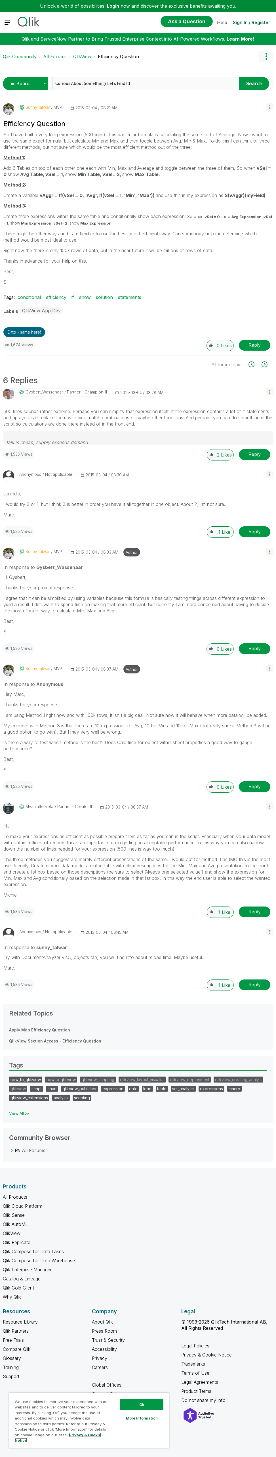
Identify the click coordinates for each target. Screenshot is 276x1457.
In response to (43, 567)
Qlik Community (20, 56)
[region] (89, 1420)
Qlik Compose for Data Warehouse (39, 1260)
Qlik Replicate (16, 1242)
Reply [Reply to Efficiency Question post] (254, 345)
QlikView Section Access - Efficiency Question (55, 1041)
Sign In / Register (251, 22)
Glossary (12, 1358)
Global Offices (106, 1385)
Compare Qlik (16, 1349)
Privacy (99, 1358)
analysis (61, 1097)
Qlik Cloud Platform (22, 1206)
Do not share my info (204, 1400)
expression (112, 1088)
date (133, 1088)
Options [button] (266, 56)
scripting (82, 1097)
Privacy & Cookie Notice (206, 1355)
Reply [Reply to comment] (254, 454)
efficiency (56, 297)
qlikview (18, 1088)
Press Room (104, 1331)
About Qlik (102, 1322)
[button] (269, 106)
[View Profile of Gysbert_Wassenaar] (44, 392)
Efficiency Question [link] (118, 56)
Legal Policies (195, 1346)
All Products (15, 1197)
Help (222, 22)
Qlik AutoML (15, 1224)
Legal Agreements (199, 1382)
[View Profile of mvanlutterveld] (39, 806)
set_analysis (183, 1088)
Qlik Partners (16, 1331)
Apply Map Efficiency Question (39, 1029)
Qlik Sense (14, 1215)
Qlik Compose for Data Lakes (33, 1251)
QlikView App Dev (41, 310)
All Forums (55, 56)
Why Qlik (12, 1297)
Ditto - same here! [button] (24, 332)
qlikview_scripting (97, 1079)
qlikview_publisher (79, 1088)
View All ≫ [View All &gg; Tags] (19, 1113)
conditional (29, 297)
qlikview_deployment (189, 1079)
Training (11, 1367)
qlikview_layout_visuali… (142, 1079)
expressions (211, 1088)
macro (234, 1088)
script (36, 1088)
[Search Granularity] (27, 83)
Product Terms (196, 1391)
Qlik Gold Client (18, 1288)
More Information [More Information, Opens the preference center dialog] (142, 1418)
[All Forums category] (12, 1150)
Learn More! (240, 39)
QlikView (82, 56)
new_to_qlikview (25, 1079)
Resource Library (20, 1322)
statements (129, 297)
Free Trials (13, 1340)
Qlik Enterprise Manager (27, 1269)
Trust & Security (108, 1340)
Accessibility (104, 1349)
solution (104, 297)
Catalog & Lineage (22, 1279)
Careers (100, 1367)
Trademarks (193, 1364)
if (72, 297)
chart (52, 1088)
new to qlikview (61, 1079)
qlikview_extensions (29, 1097)
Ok (141, 1404)
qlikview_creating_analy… (238, 1079)
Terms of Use (195, 1373)
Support (11, 1376)
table (162, 1088)
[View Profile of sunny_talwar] (38, 107)
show (85, 297)
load (147, 1088)
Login (113, 6)
